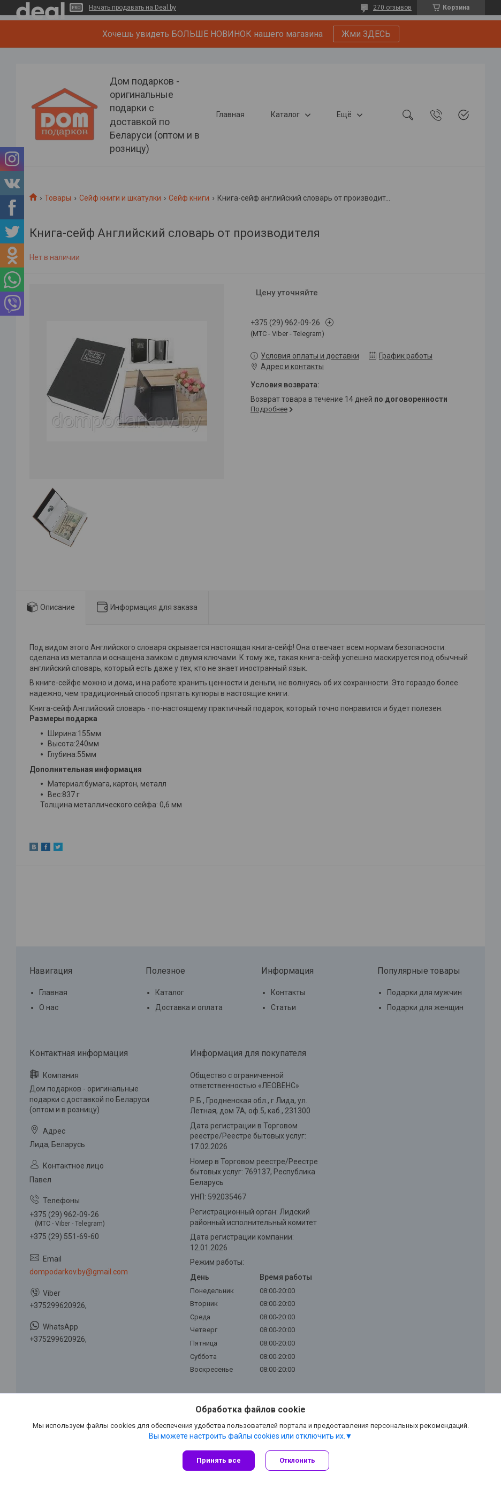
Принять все (218, 1460)
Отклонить (297, 1460)
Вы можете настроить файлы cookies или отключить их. (247, 1436)
